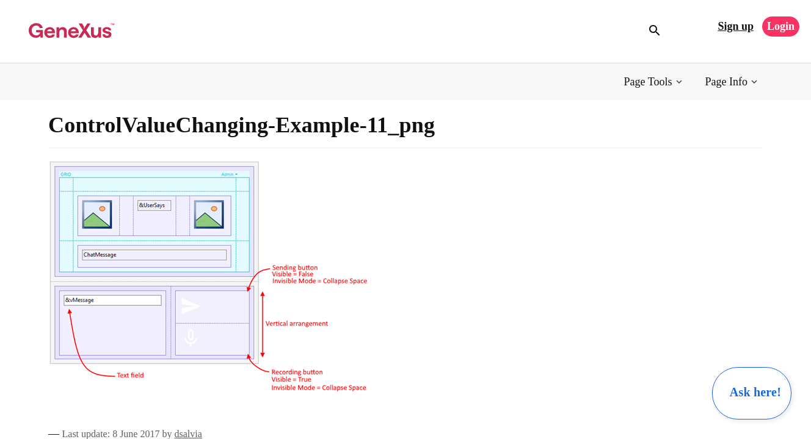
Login (781, 26)
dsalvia (188, 434)
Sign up (736, 26)
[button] (654, 82)
